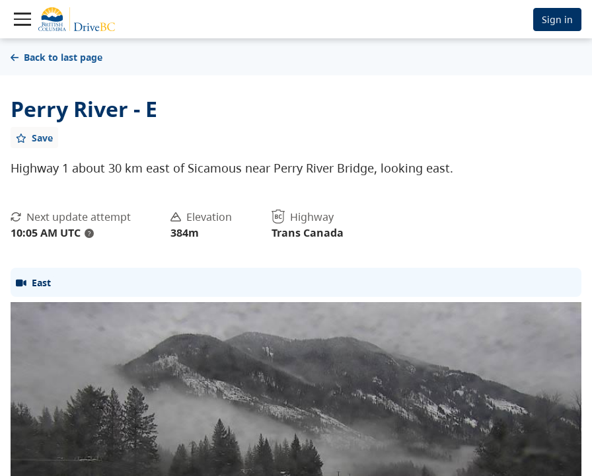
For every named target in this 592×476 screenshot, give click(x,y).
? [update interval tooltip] (89, 233)
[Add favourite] (34, 137)
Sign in (557, 19)
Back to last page (56, 57)
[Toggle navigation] (22, 19)
